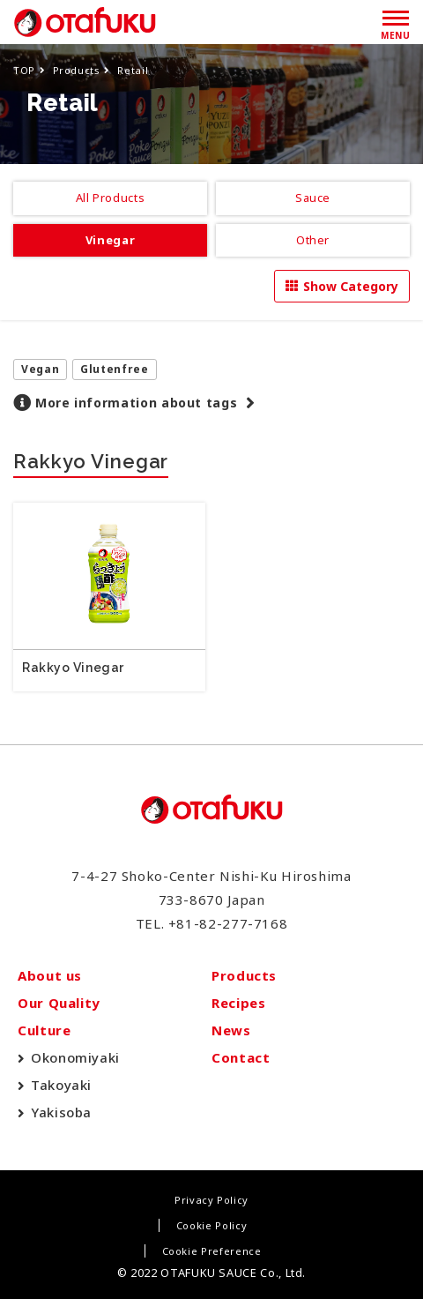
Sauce (312, 197)
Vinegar (110, 240)
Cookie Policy (211, 1225)
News (231, 1030)
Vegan (40, 369)
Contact (241, 1057)
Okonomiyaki (75, 1057)
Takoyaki (61, 1085)
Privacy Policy (211, 1199)
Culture (44, 1030)
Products (76, 70)
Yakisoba (61, 1112)
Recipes (238, 1003)
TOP (24, 70)
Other (313, 240)
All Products (110, 197)
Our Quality (59, 1003)
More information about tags (136, 402)
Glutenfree (114, 369)
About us (50, 975)
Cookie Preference (212, 1251)
